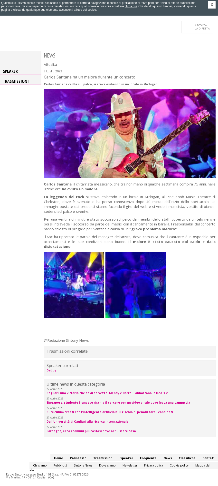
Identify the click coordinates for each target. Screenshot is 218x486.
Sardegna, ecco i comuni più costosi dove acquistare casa (91, 431)
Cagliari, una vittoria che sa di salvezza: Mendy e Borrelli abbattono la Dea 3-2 (107, 393)
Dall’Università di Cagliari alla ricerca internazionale (88, 421)
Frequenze (148, 458)
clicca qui (131, 6)
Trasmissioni (16, 81)
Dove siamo (107, 465)
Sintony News (83, 465)
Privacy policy (153, 465)
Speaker (10, 71)
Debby (51, 370)
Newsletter (130, 465)
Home (58, 458)
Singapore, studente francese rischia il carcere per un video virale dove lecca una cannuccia (118, 402)
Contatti (209, 458)
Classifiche (187, 458)
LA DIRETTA (202, 26)
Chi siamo (40, 465)
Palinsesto (78, 458)
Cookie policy (179, 465)
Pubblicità (60, 465)
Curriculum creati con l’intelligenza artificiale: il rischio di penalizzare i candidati (110, 412)
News (167, 458)
